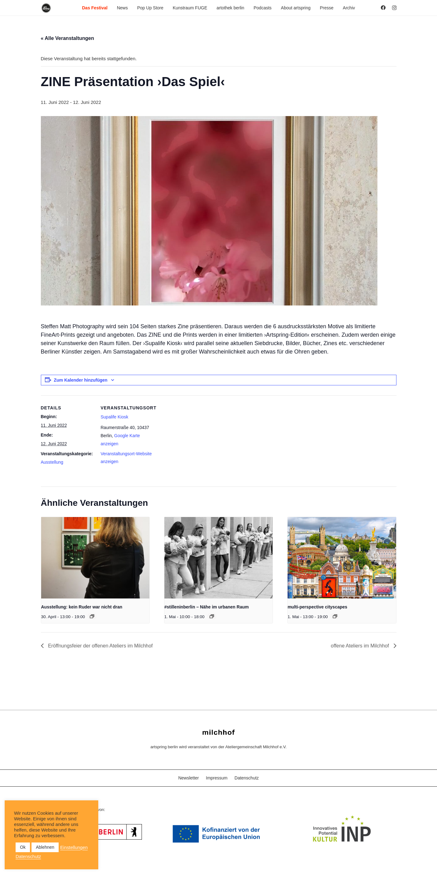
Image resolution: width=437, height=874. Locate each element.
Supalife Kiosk (115, 416)
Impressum (216, 777)
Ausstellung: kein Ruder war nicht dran (82, 606)
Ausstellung (52, 462)
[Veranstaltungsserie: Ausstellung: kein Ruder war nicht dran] (92, 616)
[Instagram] (394, 8)
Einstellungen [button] (74, 847)
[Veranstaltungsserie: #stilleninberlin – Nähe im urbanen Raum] (212, 616)
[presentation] (95, 557)
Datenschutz (247, 777)
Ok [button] (23, 847)
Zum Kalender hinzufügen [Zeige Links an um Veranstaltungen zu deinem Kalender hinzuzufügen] (81, 380)
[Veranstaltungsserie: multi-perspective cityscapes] (335, 616)
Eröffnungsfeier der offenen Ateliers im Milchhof (100, 645)
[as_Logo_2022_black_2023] (46, 7)
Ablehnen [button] (45, 847)
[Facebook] (383, 7)
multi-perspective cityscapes (317, 606)
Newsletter (188, 777)
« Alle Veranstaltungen (67, 38)
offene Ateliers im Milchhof (361, 645)
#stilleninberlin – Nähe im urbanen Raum (206, 606)
